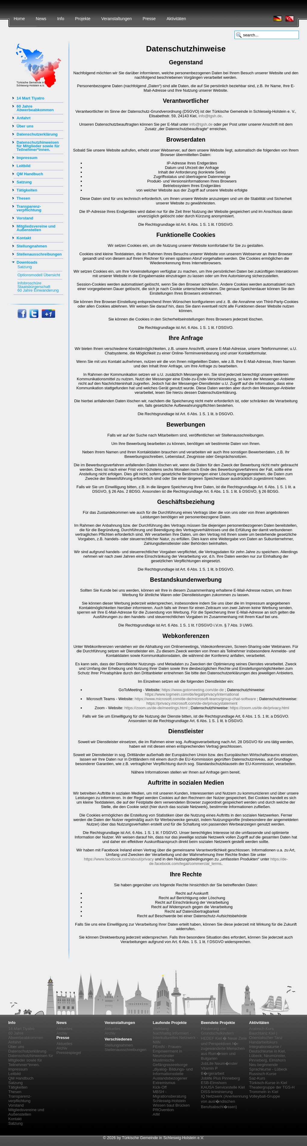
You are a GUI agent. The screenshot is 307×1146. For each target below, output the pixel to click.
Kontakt (24, 238)
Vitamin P (209, 1068)
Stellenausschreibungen (39, 254)
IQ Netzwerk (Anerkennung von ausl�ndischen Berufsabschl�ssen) (224, 1101)
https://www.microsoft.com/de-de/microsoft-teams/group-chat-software (195, 699)
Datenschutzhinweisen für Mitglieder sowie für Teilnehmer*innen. (38, 146)
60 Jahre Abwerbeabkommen (35, 108)
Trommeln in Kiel (263, 1091)
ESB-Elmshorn (214, 1082)
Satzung (24, 182)
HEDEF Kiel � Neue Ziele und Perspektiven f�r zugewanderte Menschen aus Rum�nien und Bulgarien (224, 1048)
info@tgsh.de (210, 116)
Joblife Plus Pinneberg (220, 1078)
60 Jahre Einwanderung (38, 290)
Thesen (23, 198)
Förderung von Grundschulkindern (217, 1030)
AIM (156, 1114)
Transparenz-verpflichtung (29, 208)
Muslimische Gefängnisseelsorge (170, 1062)
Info (60, 18)
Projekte (82, 18)
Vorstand (25, 218)
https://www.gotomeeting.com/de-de (193, 690)
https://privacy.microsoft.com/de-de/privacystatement (191, 703)
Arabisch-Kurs (261, 1028)
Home (19, 18)
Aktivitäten (176, 18)
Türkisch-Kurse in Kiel (268, 1082)
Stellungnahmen (32, 246)
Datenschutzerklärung (37, 134)
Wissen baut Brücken (171, 1105)
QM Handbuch (30, 174)
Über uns (25, 126)
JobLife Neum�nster (219, 1063)
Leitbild (23, 166)
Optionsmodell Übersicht (38, 275)
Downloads (27, 262)
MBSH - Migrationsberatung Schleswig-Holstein (169, 1096)
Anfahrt (23, 118)
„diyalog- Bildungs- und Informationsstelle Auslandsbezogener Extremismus (173, 1076)
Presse (149, 18)
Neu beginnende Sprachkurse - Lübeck (268, 1066)
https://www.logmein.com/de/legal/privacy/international (192, 694)
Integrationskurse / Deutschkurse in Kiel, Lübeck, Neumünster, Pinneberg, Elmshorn (267, 1053)
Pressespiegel (69, 1052)
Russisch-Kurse (263, 1073)
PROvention (163, 1110)
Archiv (62, 1033)
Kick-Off (160, 1087)
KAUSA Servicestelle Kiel (223, 1087)
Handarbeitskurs (263, 1042)
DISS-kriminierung (217, 1091)
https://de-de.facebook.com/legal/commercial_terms (218, 861)
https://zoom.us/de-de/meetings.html (156, 708)
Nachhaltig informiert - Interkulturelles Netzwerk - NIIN (175, 1037)
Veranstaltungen (116, 18)
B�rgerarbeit (212, 1073)
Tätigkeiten (27, 190)
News (41, 18)
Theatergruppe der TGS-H (272, 1087)
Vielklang (161, 1028)
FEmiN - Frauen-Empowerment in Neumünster (167, 1051)
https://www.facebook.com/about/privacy (119, 859)
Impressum (27, 157)
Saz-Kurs (257, 1078)
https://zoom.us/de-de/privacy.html (259, 708)
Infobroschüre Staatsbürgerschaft (33, 285)
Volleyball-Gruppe (264, 1096)
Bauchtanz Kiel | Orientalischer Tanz (266, 1035)
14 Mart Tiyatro (30, 98)
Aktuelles (65, 1028)
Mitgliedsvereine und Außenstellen (36, 228)
